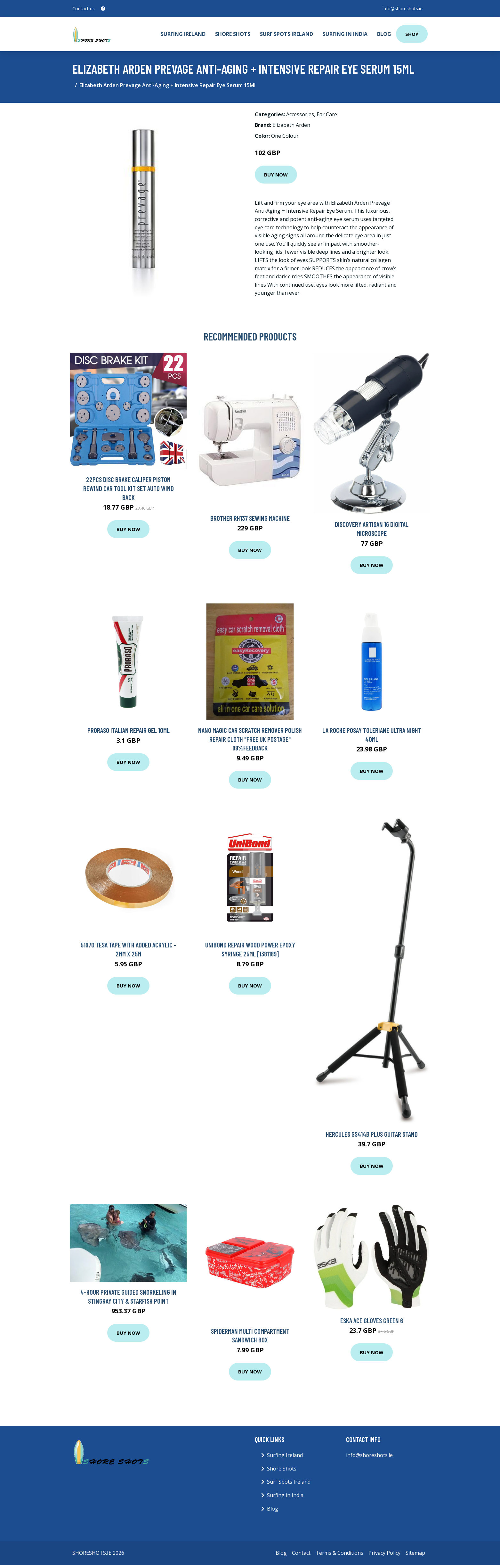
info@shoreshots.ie (403, 8)
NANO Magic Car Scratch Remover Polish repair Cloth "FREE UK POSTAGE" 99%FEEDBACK (250, 739)
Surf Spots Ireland (286, 33)
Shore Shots (232, 33)
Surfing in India (345, 33)
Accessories (300, 114)
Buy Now (276, 174)
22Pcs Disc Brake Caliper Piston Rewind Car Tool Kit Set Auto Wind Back (128, 488)
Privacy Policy (384, 1552)
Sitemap (415, 1552)
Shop (411, 34)
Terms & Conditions (339, 1552)
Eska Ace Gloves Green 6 (371, 1320)
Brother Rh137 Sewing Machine (250, 518)
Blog (384, 33)
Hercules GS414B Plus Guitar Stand (372, 1134)
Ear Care (327, 114)
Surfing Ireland (183, 33)
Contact (301, 1552)
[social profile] (103, 9)
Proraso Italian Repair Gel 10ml (128, 730)
